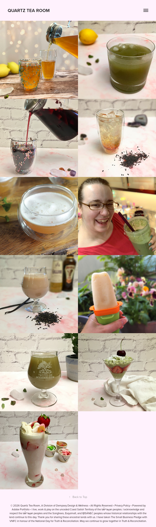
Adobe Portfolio (20, 509)
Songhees (58, 513)
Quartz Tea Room (29, 10)
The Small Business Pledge (126, 517)
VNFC (13, 521)
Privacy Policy (122, 505)
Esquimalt (70, 513)
